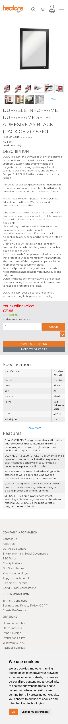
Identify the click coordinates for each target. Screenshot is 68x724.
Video (54, 99)
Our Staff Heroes (13, 568)
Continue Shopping (34, 344)
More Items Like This (34, 349)
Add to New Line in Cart (16, 319)
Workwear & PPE (14, 642)
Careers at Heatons (15, 583)
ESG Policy (10, 558)
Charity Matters (12, 563)
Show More (34, 428)
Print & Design (12, 633)
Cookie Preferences (15, 610)
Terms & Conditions (15, 600)
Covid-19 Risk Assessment (19, 588)
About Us (9, 543)
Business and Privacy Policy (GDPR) (25, 605)
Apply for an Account (16, 578)
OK (13, 711)
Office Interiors (12, 628)
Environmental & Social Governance (25, 553)
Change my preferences (35, 711)
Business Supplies (14, 623)
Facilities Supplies (14, 647)
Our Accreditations (14, 548)
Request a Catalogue (16, 573)
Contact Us (10, 539)
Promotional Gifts (14, 638)
